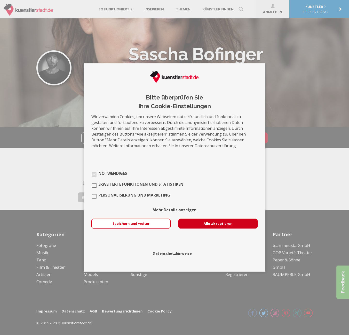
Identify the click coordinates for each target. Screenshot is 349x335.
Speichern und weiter (131, 223)
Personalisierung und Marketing (134, 195)
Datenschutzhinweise (172, 253)
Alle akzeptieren (218, 223)
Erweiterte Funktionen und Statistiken (140, 184)
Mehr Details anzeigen (174, 210)
